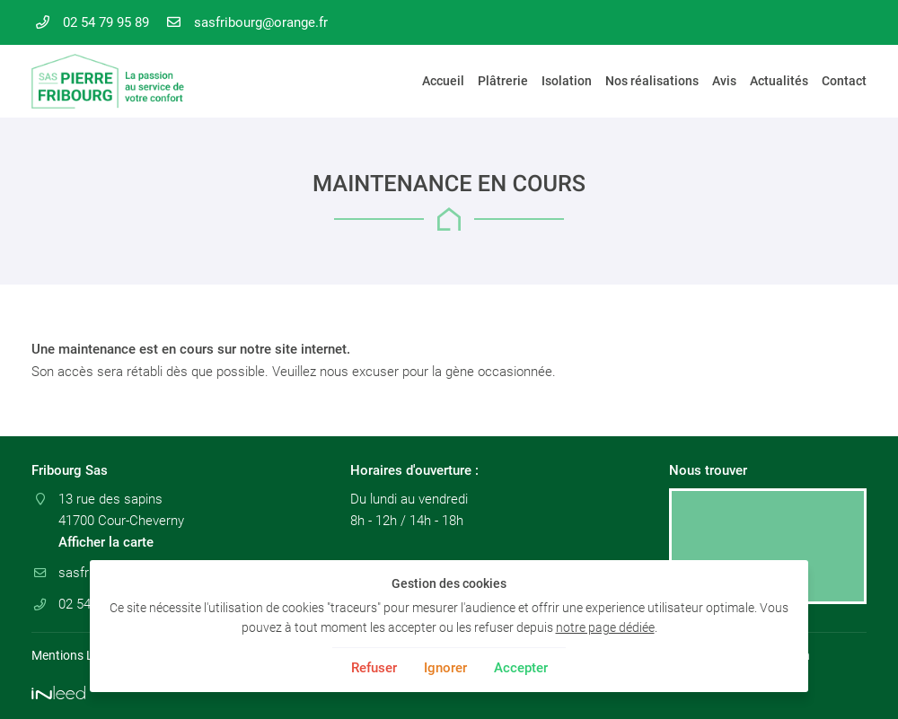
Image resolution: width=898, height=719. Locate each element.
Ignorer (445, 668)
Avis (724, 81)
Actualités (779, 81)
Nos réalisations (652, 81)
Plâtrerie (503, 81)
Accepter (521, 668)
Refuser (374, 668)
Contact (844, 81)
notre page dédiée (605, 627)
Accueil (443, 81)
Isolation (566, 81)
